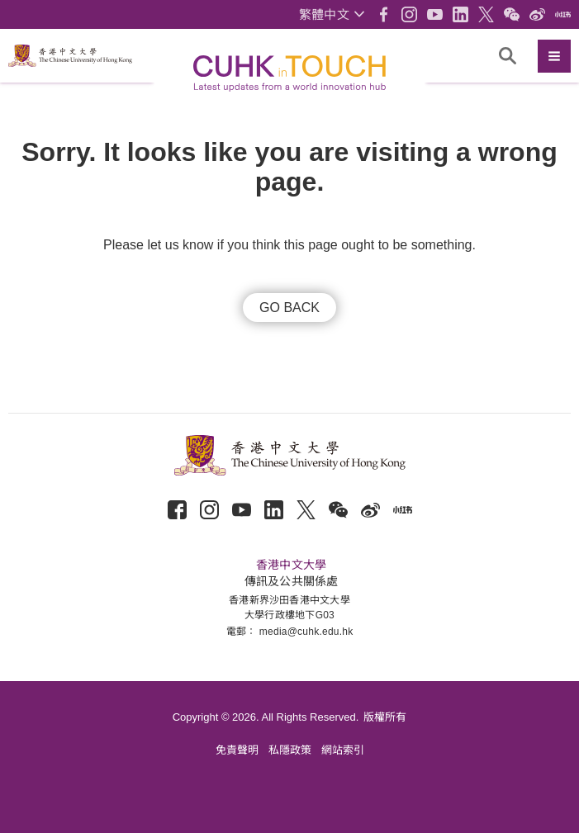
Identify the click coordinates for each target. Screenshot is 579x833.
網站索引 (342, 750)
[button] (331, 14)
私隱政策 (289, 750)
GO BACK (289, 308)
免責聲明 (237, 750)
